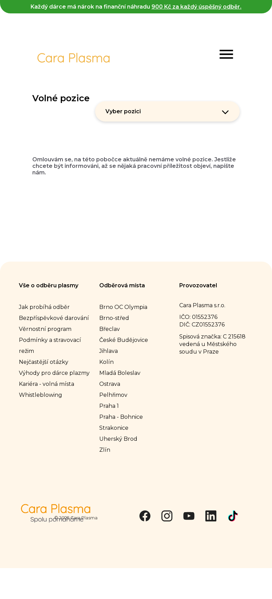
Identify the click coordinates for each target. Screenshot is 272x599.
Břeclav (109, 328)
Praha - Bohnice (121, 416)
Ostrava (109, 383)
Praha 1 (109, 405)
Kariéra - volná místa (46, 383)
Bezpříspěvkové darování (54, 317)
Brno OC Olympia (123, 306)
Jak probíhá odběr (44, 306)
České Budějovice (123, 339)
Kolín (106, 361)
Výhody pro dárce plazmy (54, 372)
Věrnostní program (45, 328)
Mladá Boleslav (119, 372)
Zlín (104, 449)
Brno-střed (114, 317)
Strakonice (113, 427)
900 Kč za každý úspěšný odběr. (196, 6)
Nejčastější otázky (43, 361)
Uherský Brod (118, 438)
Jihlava (108, 350)
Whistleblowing (40, 394)
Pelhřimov (113, 394)
